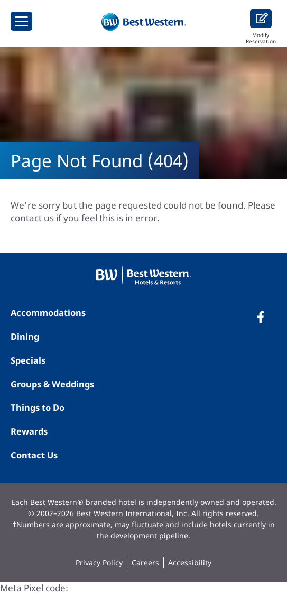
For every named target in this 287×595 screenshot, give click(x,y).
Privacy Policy (99, 562)
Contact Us (34, 455)
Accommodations (48, 312)
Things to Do (37, 407)
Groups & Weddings (52, 384)
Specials (28, 360)
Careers (145, 562)
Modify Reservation (261, 26)
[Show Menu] (21, 21)
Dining (25, 336)
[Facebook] (260, 317)
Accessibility (189, 562)
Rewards (29, 431)
